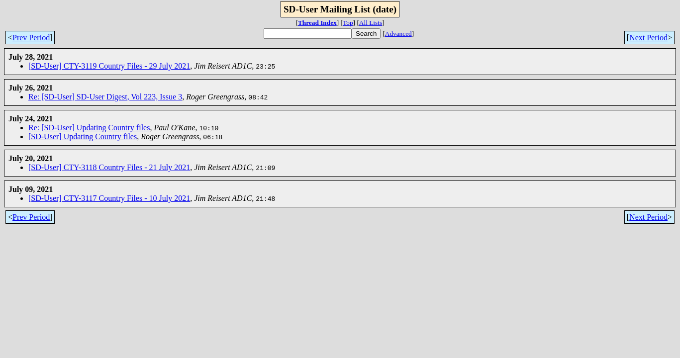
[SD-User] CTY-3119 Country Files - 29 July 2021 (109, 66)
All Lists (370, 22)
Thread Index (317, 22)
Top (348, 22)
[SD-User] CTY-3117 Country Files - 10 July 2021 (109, 198)
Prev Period (31, 37)
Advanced (398, 33)
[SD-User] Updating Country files (82, 136)
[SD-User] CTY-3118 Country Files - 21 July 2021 (109, 167)
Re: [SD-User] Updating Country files (89, 127)
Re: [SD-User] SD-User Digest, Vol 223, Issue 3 (105, 96)
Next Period (648, 37)
